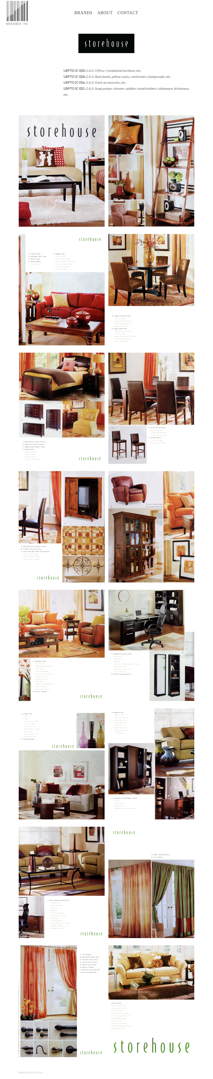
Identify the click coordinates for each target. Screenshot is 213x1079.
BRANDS (83, 12)
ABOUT (105, 12)
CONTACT (128, 12)
